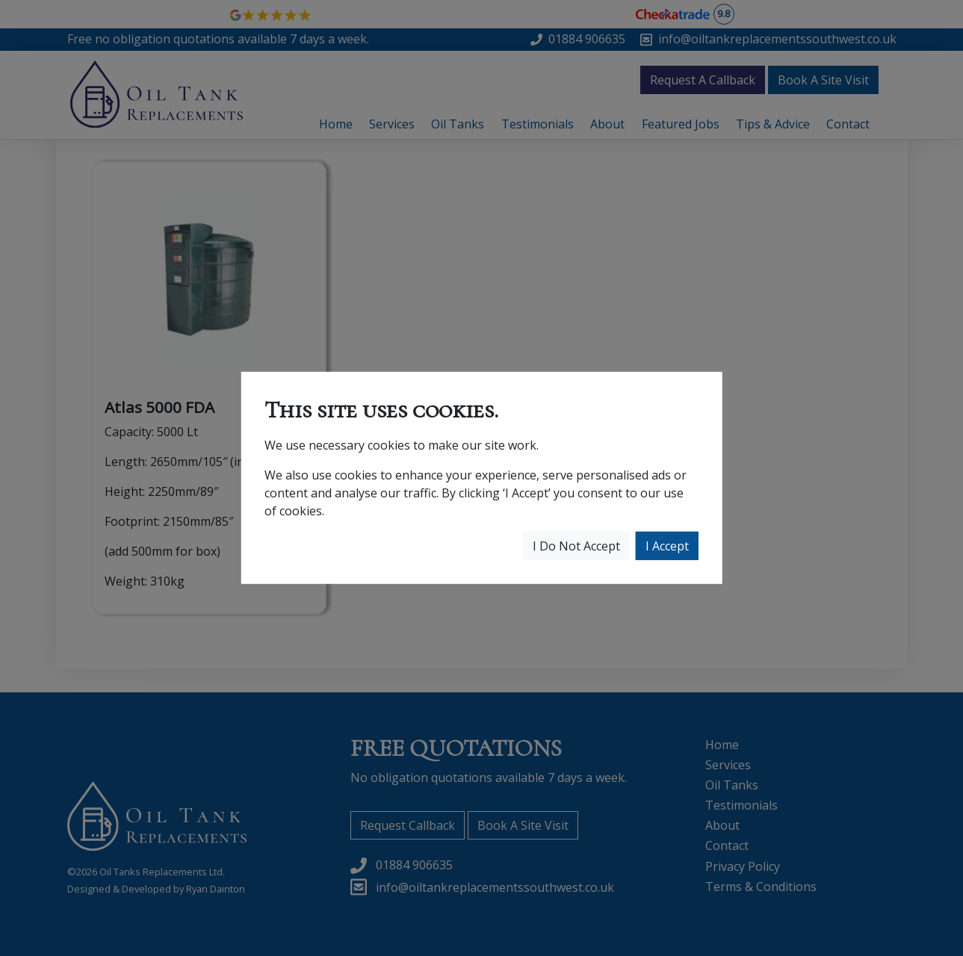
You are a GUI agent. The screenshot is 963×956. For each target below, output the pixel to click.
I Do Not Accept (576, 546)
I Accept (667, 546)
